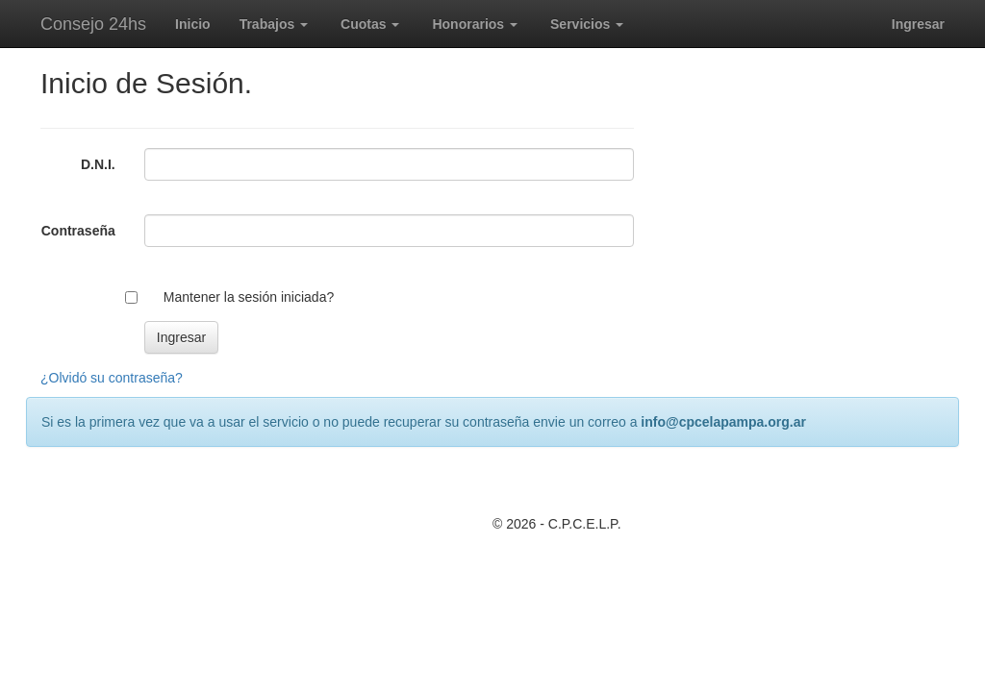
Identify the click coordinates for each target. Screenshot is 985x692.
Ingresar (918, 24)
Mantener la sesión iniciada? (249, 297)
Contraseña (78, 230)
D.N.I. (98, 164)
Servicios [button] (586, 24)
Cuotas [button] (370, 24)
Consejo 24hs (93, 24)
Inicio (193, 24)
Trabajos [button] (274, 24)
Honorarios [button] (475, 24)
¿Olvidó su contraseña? (111, 377)
